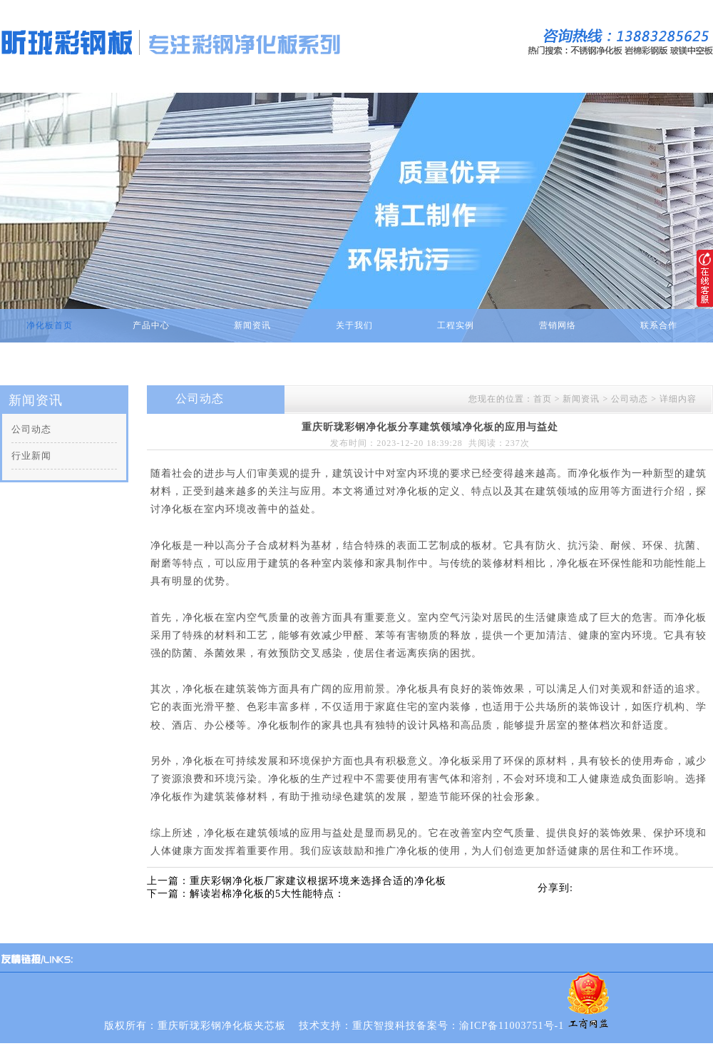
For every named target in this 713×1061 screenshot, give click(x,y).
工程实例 (455, 325)
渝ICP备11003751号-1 (511, 1025)
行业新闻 (31, 455)
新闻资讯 (252, 325)
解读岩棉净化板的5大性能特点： (267, 893)
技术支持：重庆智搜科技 (357, 1025)
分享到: (555, 888)
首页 (542, 399)
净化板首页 (49, 325)
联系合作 (658, 325)
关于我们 (354, 325)
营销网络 (557, 325)
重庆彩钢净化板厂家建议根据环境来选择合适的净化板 (318, 880)
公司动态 (31, 429)
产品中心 (151, 325)
